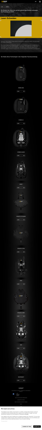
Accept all (37, 426)
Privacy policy (4, 421)
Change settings (26, 426)
